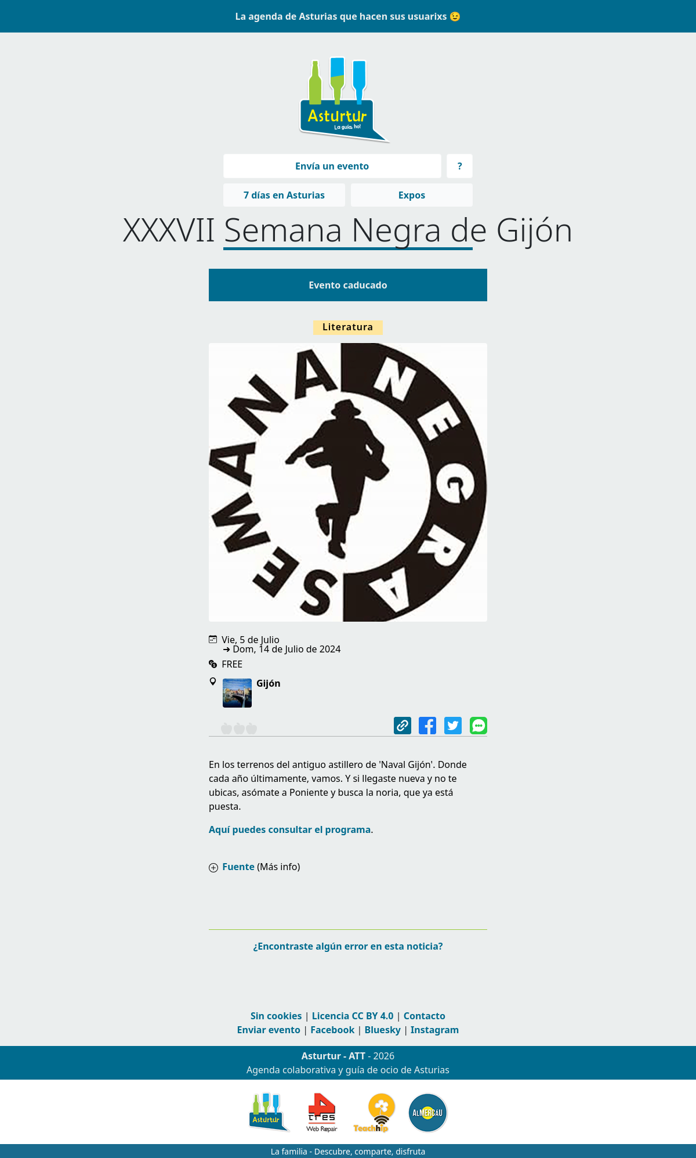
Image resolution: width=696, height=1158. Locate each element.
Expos (411, 195)
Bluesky (383, 1029)
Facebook (332, 1029)
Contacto (424, 1015)
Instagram (435, 1029)
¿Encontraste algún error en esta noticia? (348, 946)
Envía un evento (332, 166)
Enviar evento (268, 1029)
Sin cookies (276, 1015)
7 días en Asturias (284, 195)
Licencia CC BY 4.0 (353, 1015)
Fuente (238, 866)
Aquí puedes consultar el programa (290, 829)
